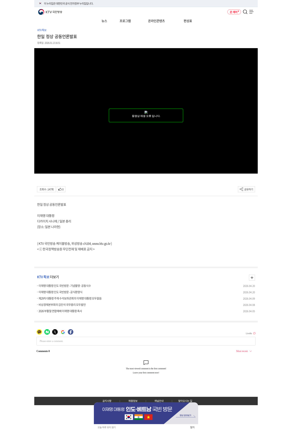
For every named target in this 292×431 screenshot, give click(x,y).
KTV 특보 (41, 30)
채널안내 (159, 400)
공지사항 (106, 400)
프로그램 (125, 20)
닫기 (192, 427)
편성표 (188, 20)
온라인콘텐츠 (156, 20)
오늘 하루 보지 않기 (107, 427)
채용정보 (132, 400)
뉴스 (104, 20)
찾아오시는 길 (185, 400)
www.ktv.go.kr (101, 243)
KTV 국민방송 (45, 10)
